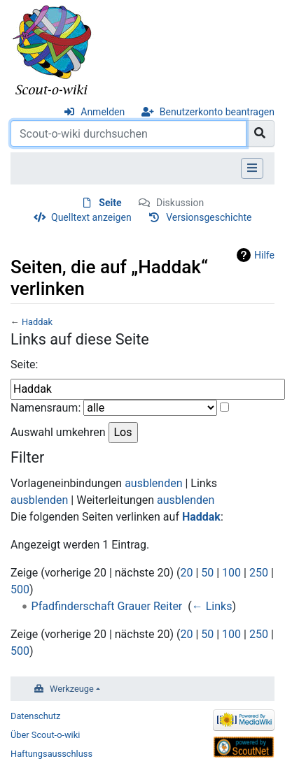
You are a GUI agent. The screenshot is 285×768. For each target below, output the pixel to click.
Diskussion (180, 202)
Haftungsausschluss (51, 753)
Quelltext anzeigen (91, 217)
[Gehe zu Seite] (260, 133)
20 (186, 572)
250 (258, 572)
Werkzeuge (72, 688)
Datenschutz (35, 716)
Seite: (24, 364)
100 (231, 572)
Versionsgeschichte (208, 217)
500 (20, 589)
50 (207, 572)
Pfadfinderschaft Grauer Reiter (107, 606)
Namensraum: (46, 407)
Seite (110, 202)
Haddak (37, 322)
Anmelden (103, 111)
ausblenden (153, 483)
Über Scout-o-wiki (45, 735)
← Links (212, 606)
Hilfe (264, 255)
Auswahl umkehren (58, 432)
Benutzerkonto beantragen (217, 111)
